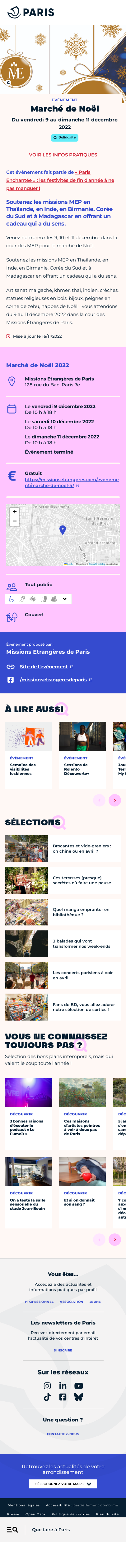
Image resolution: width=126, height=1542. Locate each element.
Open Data (35, 1514)
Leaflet (69, 564)
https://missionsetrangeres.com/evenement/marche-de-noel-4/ (72, 483)
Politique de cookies (71, 1514)
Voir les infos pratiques (63, 155)
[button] (62, 530)
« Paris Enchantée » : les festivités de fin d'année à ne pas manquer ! (60, 180)
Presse (13, 1514)
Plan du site (107, 1514)
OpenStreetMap (97, 564)
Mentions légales (24, 1505)
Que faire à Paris (51, 1529)
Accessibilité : (82, 1505)
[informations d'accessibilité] (38, 599)
